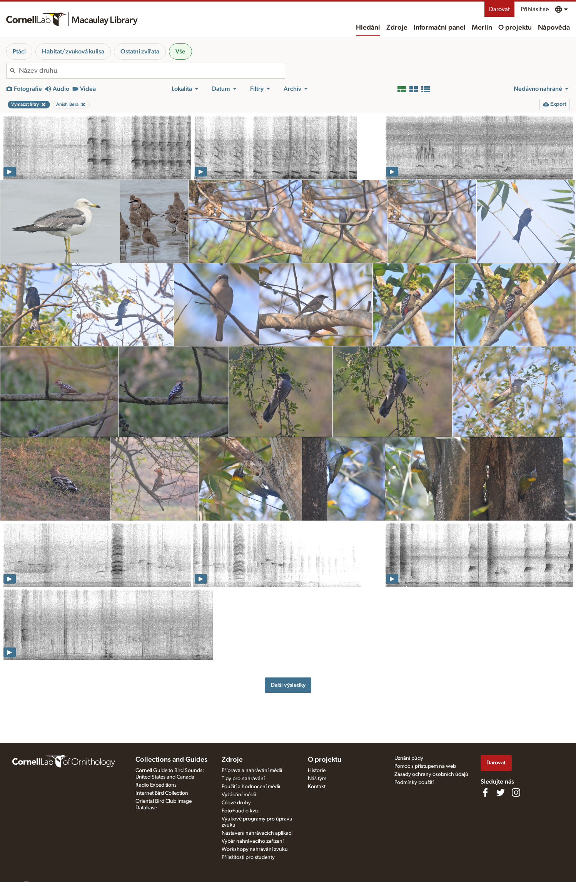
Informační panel (440, 27)
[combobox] (152, 70)
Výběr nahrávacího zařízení (253, 841)
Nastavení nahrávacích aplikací (257, 833)
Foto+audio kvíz (240, 811)
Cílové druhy (236, 802)
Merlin (482, 27)
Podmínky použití (414, 782)
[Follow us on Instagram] (516, 792)
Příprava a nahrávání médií (252, 770)
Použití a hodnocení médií (251, 786)
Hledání (368, 27)
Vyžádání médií (239, 794)
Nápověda (554, 27)
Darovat (499, 9)
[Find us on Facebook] (485, 792)
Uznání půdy (408, 758)
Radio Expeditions (156, 785)
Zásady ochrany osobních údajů (431, 774)
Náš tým (317, 778)
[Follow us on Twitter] (500, 792)
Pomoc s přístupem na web (425, 766)
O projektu (515, 27)
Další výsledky (288, 685)
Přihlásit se (535, 9)
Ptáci (19, 51)
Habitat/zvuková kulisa (73, 51)
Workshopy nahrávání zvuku (255, 849)
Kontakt (317, 786)
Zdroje (396, 27)
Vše (180, 51)
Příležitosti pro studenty (248, 857)
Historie (317, 770)
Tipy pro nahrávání (243, 778)
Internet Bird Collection (161, 793)
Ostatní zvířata (139, 51)
